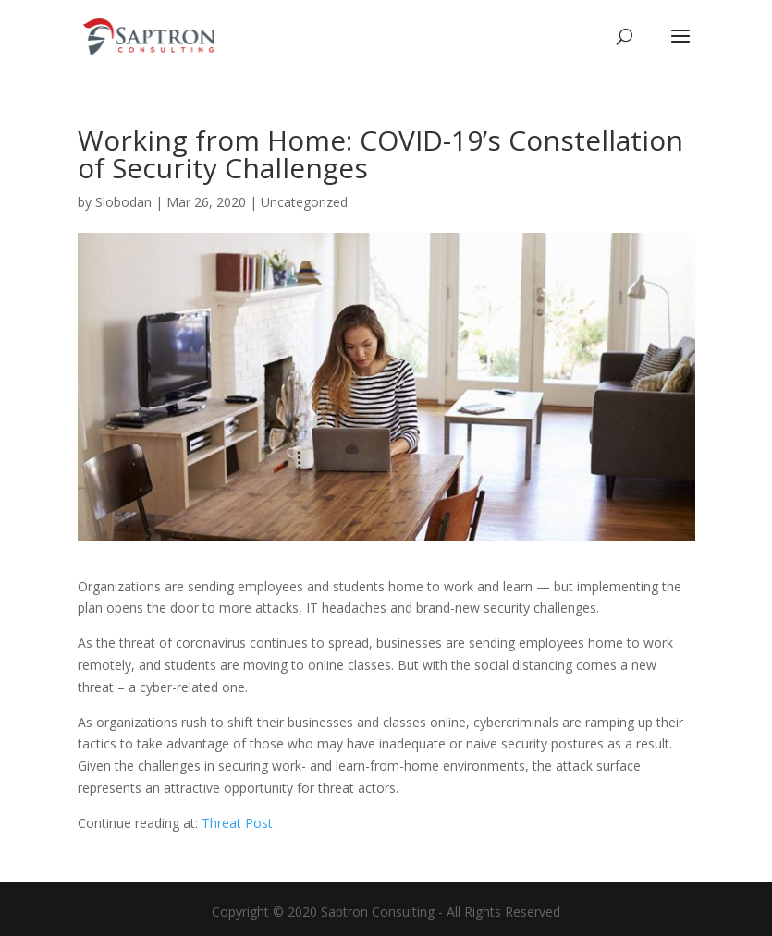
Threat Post (237, 823)
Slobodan (123, 202)
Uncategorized (304, 202)
